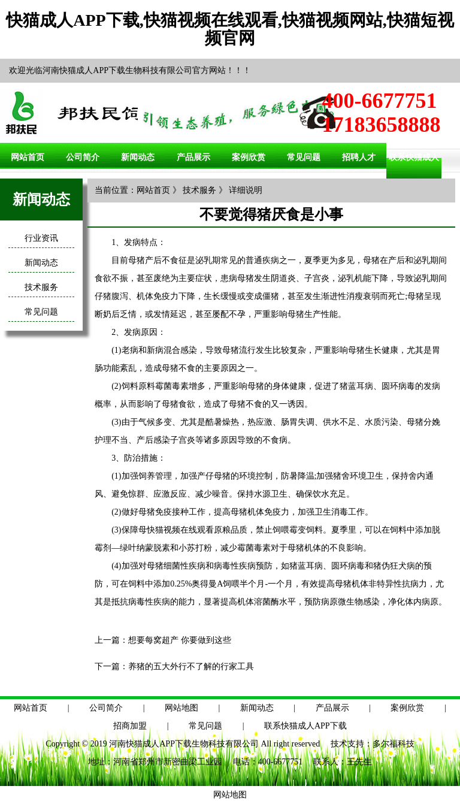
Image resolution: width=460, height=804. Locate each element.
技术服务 (41, 287)
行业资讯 (41, 238)
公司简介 (82, 157)
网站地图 (181, 707)
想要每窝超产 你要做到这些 (179, 640)
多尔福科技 (393, 743)
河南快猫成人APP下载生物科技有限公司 (184, 743)
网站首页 (27, 157)
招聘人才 (359, 157)
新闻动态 (138, 157)
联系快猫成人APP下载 (305, 725)
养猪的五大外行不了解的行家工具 (191, 666)
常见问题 (303, 157)
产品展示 (193, 157)
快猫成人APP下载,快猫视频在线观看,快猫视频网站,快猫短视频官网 (229, 29)
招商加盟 (130, 725)
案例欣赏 (248, 157)
